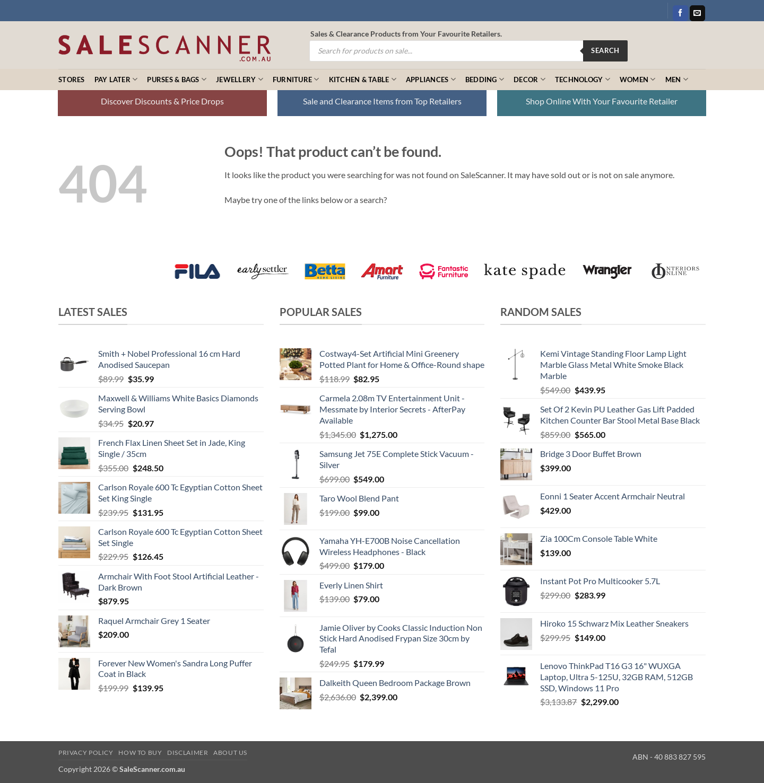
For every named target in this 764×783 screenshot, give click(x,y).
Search (605, 50)
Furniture (296, 79)
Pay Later (116, 79)
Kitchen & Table (362, 79)
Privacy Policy (86, 752)
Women (638, 79)
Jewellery (239, 79)
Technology (582, 79)
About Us (230, 752)
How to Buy (140, 752)
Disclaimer (187, 752)
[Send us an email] (697, 13)
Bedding (484, 79)
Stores (71, 79)
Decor (529, 79)
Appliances (431, 79)
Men (676, 79)
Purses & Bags (176, 79)
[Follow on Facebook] (680, 13)
